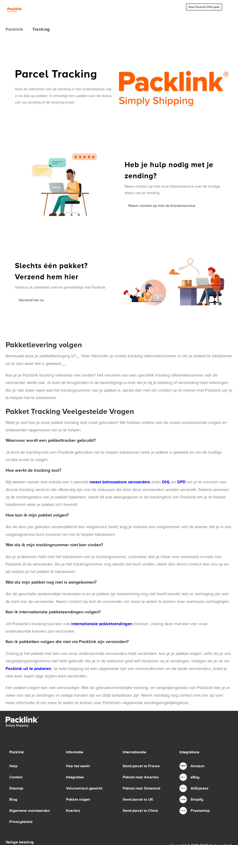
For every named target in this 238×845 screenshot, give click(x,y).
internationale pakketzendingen (101, 623)
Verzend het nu (31, 300)
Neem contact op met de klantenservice (161, 206)
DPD (181, 482)
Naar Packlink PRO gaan (204, 7)
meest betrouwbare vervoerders (119, 482)
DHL (166, 482)
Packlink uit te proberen (28, 668)
